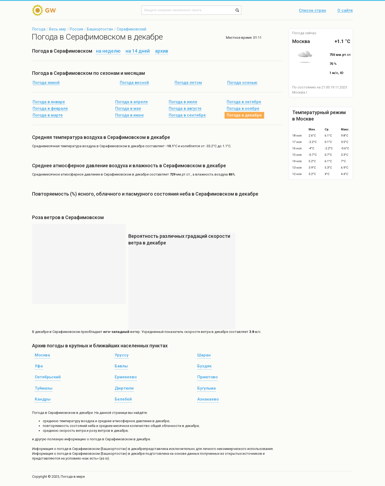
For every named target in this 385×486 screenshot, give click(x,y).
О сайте (345, 11)
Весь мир (57, 29)
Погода (38, 29)
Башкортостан (100, 29)
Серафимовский (131, 29)
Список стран (312, 11)
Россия (76, 29)
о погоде (61, 449)
